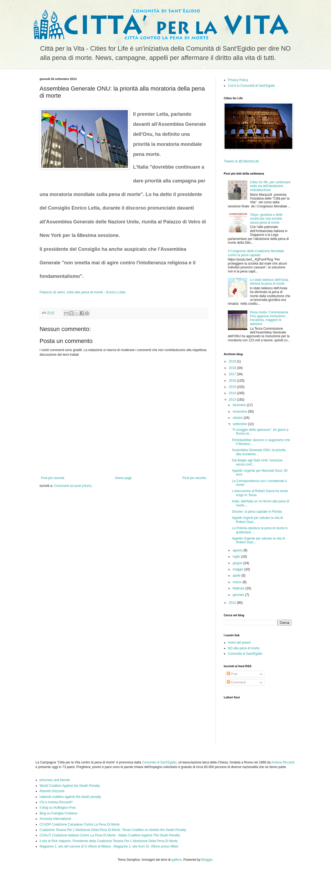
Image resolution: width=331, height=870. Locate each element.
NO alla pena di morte (243, 648)
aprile (237, 575)
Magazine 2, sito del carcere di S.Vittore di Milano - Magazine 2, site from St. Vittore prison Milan (109, 846)
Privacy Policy (238, 80)
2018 (233, 368)
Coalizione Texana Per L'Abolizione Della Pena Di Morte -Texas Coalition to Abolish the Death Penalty (113, 830)
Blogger (207, 860)
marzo (238, 582)
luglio (237, 556)
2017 (233, 374)
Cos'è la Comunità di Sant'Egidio (251, 86)
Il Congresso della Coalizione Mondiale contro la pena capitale (256, 253)
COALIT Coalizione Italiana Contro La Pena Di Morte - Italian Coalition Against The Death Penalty (110, 835)
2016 (233, 381)
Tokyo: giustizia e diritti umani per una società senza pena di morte (266, 218)
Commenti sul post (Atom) (73, 486)
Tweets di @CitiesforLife (241, 161)
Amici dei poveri (239, 642)
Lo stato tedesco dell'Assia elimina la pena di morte (269, 281)
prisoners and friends (55, 780)
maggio (238, 569)
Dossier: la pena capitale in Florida (257, 511)
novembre (240, 411)
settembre (240, 424)
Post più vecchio (194, 478)
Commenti (236, 682)
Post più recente (52, 478)
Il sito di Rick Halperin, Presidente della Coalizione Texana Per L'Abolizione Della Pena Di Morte (109, 841)
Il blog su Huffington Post (58, 808)
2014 (233, 393)
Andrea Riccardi (282, 762)
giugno (238, 563)
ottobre (238, 418)
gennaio (239, 595)
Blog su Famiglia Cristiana (58, 813)
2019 (233, 361)
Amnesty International (55, 819)
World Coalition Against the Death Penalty (70, 786)
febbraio (239, 588)
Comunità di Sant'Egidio (245, 654)
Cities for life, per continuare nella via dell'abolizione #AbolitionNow (270, 186)
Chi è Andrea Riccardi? (56, 802)
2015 (233, 387)
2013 (233, 400)
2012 (233, 603)
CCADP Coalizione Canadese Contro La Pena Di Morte (79, 824)
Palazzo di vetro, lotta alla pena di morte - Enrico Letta (82, 292)
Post (232, 674)
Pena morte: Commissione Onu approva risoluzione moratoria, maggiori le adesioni (269, 318)
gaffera (176, 860)
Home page (123, 478)
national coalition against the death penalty (70, 797)
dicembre (240, 405)
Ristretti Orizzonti (52, 791)
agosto (238, 550)
